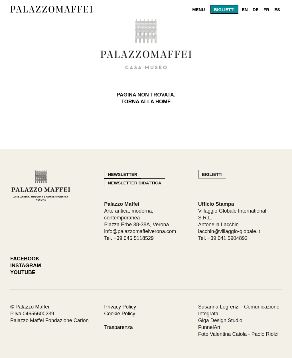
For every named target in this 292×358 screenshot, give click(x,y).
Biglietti (224, 9)
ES (277, 9)
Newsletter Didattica (134, 182)
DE (256, 9)
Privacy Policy (120, 307)
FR (266, 9)
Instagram (25, 265)
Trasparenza (118, 327)
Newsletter (122, 174)
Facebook (24, 259)
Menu (198, 9)
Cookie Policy (119, 313)
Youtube (22, 272)
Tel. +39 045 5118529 (129, 238)
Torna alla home (146, 101)
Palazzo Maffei (53, 9)
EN (245, 9)
